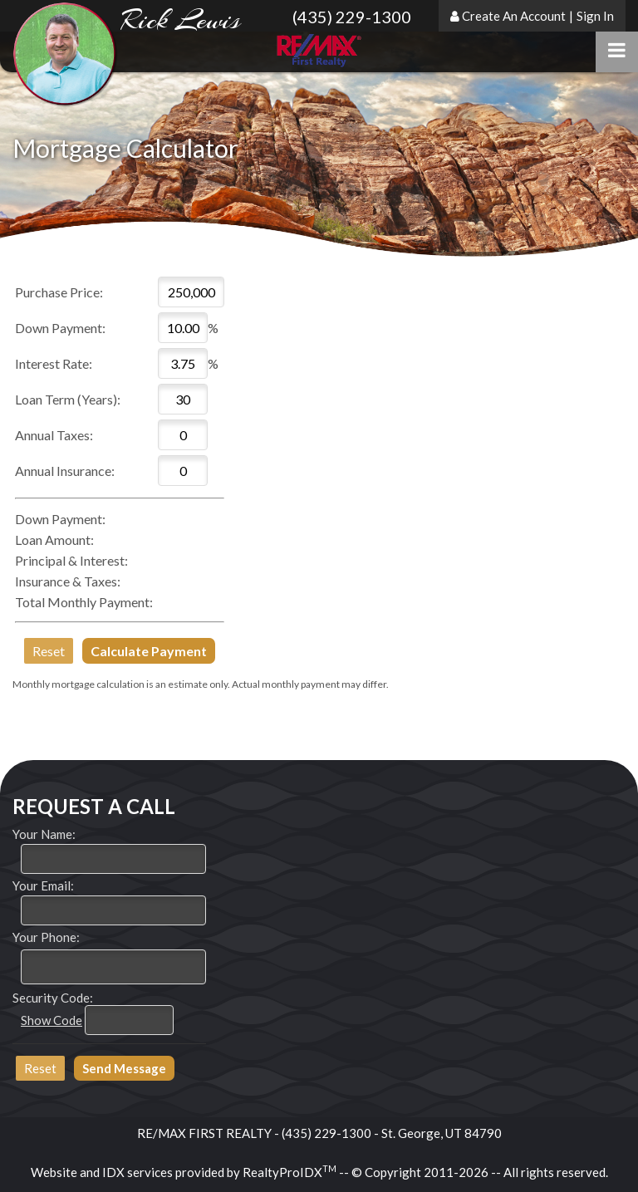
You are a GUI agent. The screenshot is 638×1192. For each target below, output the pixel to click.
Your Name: (44, 834)
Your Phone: (46, 937)
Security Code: (52, 997)
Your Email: (43, 885)
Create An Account (514, 15)
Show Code (51, 1020)
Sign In (595, 15)
